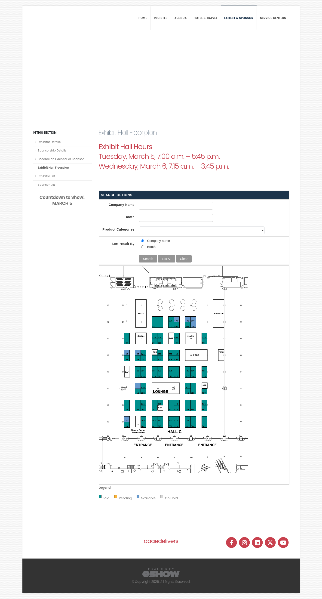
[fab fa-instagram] (244, 542)
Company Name (122, 205)
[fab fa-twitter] (270, 542)
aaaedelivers (161, 541)
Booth (130, 217)
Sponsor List (46, 185)
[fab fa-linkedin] (257, 542)
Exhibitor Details (49, 142)
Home (142, 18)
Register (161, 18)
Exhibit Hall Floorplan (53, 168)
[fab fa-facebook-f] (231, 542)
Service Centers (273, 18)
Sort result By (123, 244)
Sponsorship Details (52, 150)
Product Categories (118, 229)
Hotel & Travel (206, 18)
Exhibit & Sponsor (238, 18)
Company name (158, 241)
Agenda (181, 18)
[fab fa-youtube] (283, 542)
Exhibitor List (46, 176)
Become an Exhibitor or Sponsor (61, 159)
